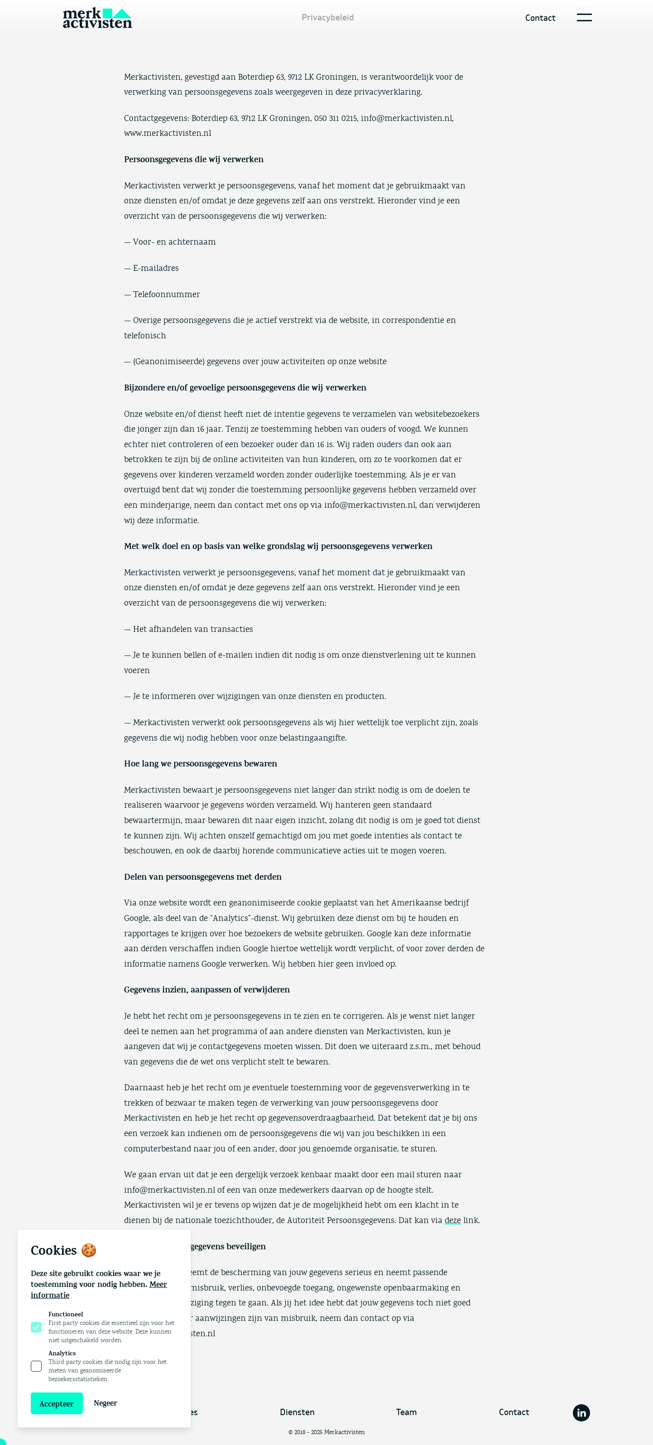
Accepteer (56, 1404)
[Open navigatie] (582, 17)
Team (406, 1412)
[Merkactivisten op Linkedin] (581, 1412)
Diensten (297, 1412)
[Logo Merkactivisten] (97, 18)
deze (453, 1220)
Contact (540, 18)
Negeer (105, 1403)
